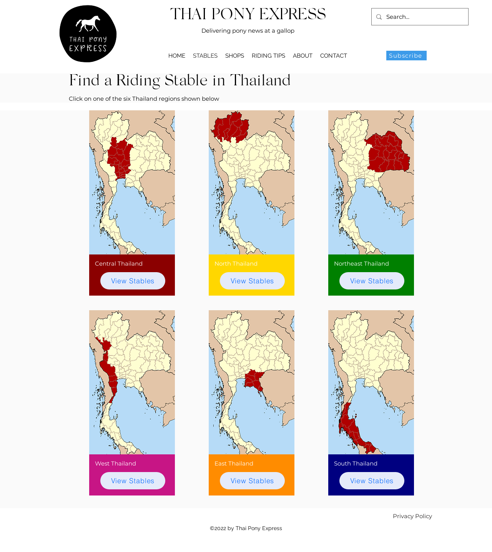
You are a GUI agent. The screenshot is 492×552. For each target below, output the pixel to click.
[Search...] (419, 16)
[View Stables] (132, 280)
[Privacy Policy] (412, 516)
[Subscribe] (406, 55)
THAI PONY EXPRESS (248, 15)
